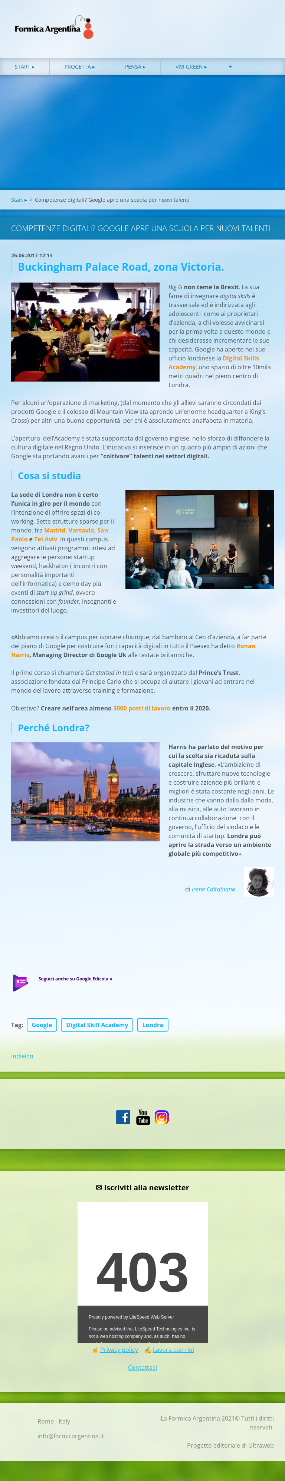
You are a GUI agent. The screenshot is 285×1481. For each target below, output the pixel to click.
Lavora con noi (173, 1353)
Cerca (265, 21)
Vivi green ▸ (191, 69)
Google (42, 1028)
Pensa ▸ (135, 69)
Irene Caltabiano (213, 892)
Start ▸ (25, 69)
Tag (16, 1028)
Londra (152, 1028)
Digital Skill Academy (97, 1028)
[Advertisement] (142, 137)
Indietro (22, 1059)
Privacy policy (119, 1353)
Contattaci (142, 1371)
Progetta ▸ (80, 69)
